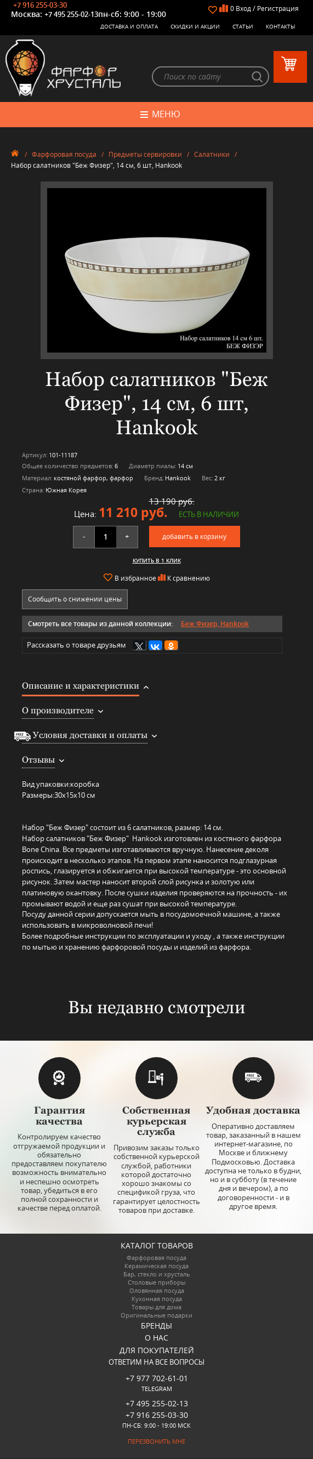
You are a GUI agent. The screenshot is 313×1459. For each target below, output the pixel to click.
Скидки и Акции (195, 26)
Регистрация (278, 8)
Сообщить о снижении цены (75, 599)
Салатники (212, 155)
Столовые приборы (156, 1283)
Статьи (242, 26)
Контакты (280, 26)
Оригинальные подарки (156, 1316)
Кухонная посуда (157, 1300)
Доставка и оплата (129, 26)
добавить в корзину (194, 537)
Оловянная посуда (156, 1291)
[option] (156, 271)
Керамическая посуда (156, 1267)
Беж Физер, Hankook (215, 624)
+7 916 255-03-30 (40, 5)
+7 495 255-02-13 (71, 14)
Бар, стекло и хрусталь (156, 1275)
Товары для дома (156, 1308)
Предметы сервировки (145, 155)
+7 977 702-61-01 (157, 1379)
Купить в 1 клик (157, 561)
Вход (243, 8)
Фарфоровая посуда (64, 155)
